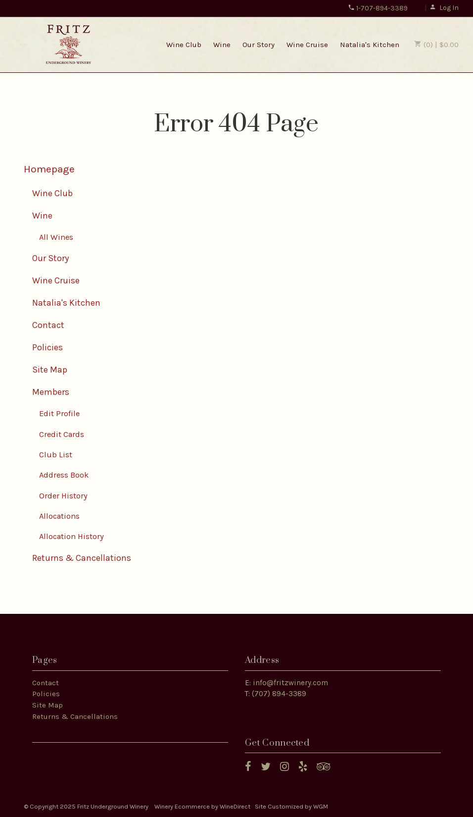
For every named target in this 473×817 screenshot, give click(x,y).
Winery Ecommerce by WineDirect (202, 806)
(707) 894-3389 (279, 693)
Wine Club (183, 44)
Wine (222, 44)
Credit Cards (61, 434)
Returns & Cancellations (81, 557)
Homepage (49, 169)
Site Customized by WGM (291, 806)
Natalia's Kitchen (369, 44)
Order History (63, 495)
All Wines (56, 237)
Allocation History (71, 536)
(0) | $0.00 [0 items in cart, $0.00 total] (436, 44)
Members (50, 391)
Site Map (49, 369)
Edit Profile (59, 413)
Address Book (64, 475)
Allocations (59, 516)
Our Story (258, 44)
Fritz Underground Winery (68, 44)
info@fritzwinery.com (290, 682)
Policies (47, 347)
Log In (444, 7)
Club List (55, 454)
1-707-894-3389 (378, 8)
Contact (48, 325)
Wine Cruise (307, 44)
